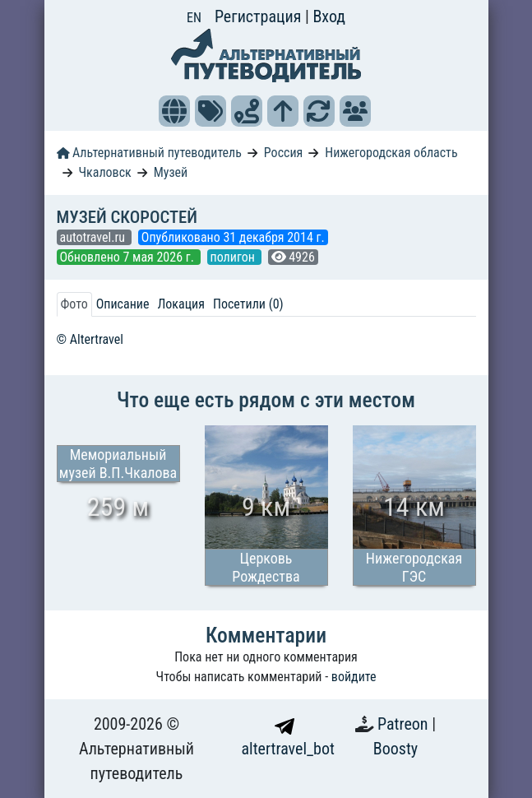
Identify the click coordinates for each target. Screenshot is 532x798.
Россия (283, 152)
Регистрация (260, 16)
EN (194, 18)
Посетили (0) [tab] (248, 304)
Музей (171, 172)
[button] (174, 111)
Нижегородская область (391, 152)
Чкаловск (104, 172)
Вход (328, 16)
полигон (234, 257)
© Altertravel (90, 339)
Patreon (404, 724)
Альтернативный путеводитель (149, 152)
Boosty (395, 749)
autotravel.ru (94, 237)
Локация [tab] (181, 304)
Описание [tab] (123, 304)
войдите (354, 676)
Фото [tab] (74, 304)
